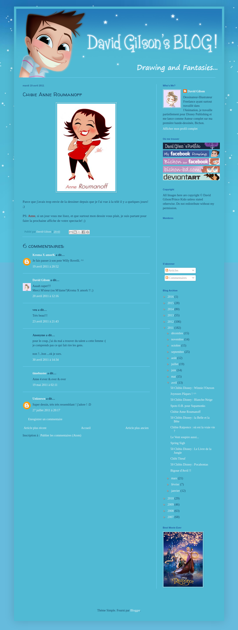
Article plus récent (35, 428)
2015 (171, 303)
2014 (171, 309)
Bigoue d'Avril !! (180, 470)
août (174, 358)
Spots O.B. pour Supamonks (187, 406)
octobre (176, 345)
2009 (171, 504)
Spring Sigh (177, 443)
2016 (171, 296)
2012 (171, 321)
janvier (175, 490)
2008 (171, 511)
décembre (177, 333)
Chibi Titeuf (177, 458)
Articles (172, 270)
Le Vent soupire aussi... (184, 437)
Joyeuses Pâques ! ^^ (183, 394)
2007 (171, 517)
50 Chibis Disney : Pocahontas (189, 464)
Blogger (135, 610)
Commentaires (176, 278)
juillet (175, 364)
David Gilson (41, 280)
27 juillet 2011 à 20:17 (46, 410)
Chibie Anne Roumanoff (185, 411)
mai (174, 376)
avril (174, 382)
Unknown (39, 398)
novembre (177, 339)
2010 (171, 498)
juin (174, 370)
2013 (171, 315)
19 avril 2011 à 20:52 (46, 266)
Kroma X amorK (44, 255)
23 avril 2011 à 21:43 (46, 321)
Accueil (86, 428)
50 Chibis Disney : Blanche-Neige (191, 399)
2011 (170, 327)
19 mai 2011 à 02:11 (45, 385)
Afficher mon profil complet (180, 128)
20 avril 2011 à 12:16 (46, 296)
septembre (178, 352)
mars (174, 478)
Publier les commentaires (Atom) (61, 435)
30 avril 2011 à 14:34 (46, 359)
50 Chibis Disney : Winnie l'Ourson (192, 388)
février (175, 484)
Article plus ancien (137, 428)
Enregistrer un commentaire (45, 419)
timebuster (40, 373)
